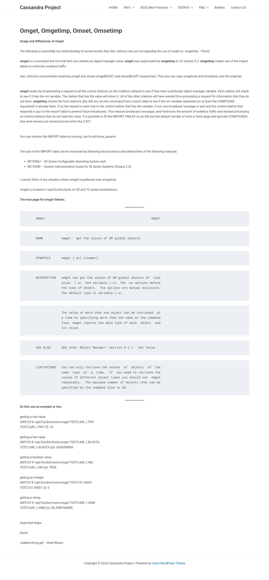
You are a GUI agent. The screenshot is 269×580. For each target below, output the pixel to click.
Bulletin (220, 7)
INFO (129, 7)
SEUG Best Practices (156, 7)
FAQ (203, 7)
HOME (113, 7)
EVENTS (185, 7)
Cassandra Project (40, 7)
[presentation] (132, 7)
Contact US (238, 7)
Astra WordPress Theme (168, 563)
